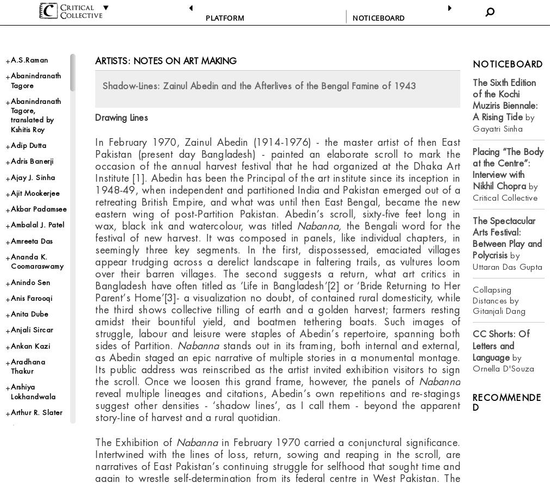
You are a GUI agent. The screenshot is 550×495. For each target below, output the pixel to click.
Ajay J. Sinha (33, 177)
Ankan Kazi (30, 346)
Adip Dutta (28, 145)
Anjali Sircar (32, 330)
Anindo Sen (30, 282)
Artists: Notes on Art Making (166, 61)
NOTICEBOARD (379, 18)
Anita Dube (29, 314)
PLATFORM (225, 18)
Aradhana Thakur (28, 366)
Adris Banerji (32, 161)
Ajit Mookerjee (35, 193)
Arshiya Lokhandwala (33, 391)
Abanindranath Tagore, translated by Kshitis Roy (36, 115)
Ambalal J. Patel (37, 225)
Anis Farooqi (31, 298)
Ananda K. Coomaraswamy (37, 261)
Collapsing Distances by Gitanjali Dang (499, 300)
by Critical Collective (508, 175)
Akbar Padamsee (38, 209)
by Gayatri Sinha (505, 106)
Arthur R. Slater (36, 412)
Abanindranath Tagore (36, 80)
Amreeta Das (32, 241)
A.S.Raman (29, 60)
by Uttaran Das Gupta (507, 244)
